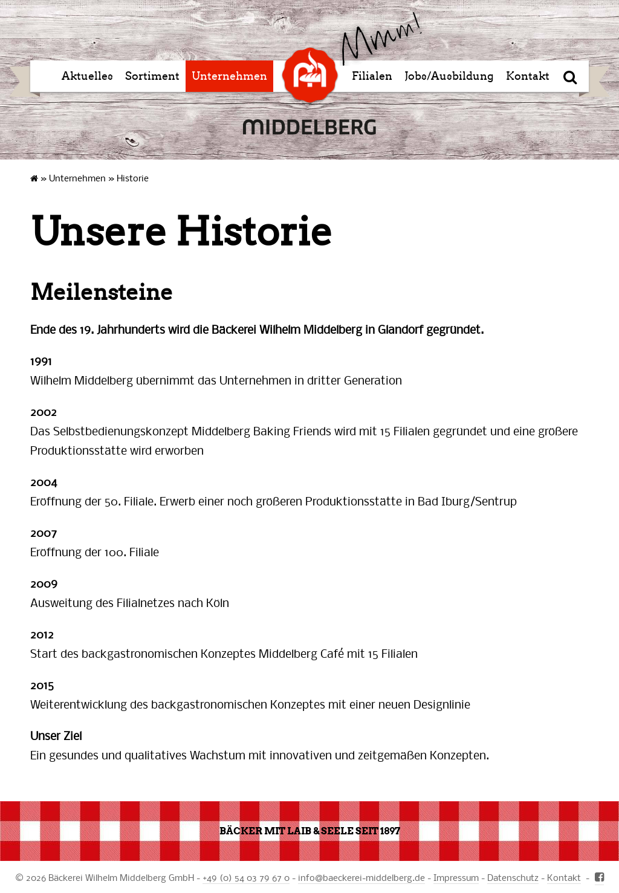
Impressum (456, 877)
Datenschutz (513, 877)
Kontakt (527, 76)
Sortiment (152, 76)
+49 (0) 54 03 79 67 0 (246, 877)
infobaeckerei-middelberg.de (361, 877)
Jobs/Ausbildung (449, 76)
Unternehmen (229, 76)
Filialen (372, 76)
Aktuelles (87, 76)
